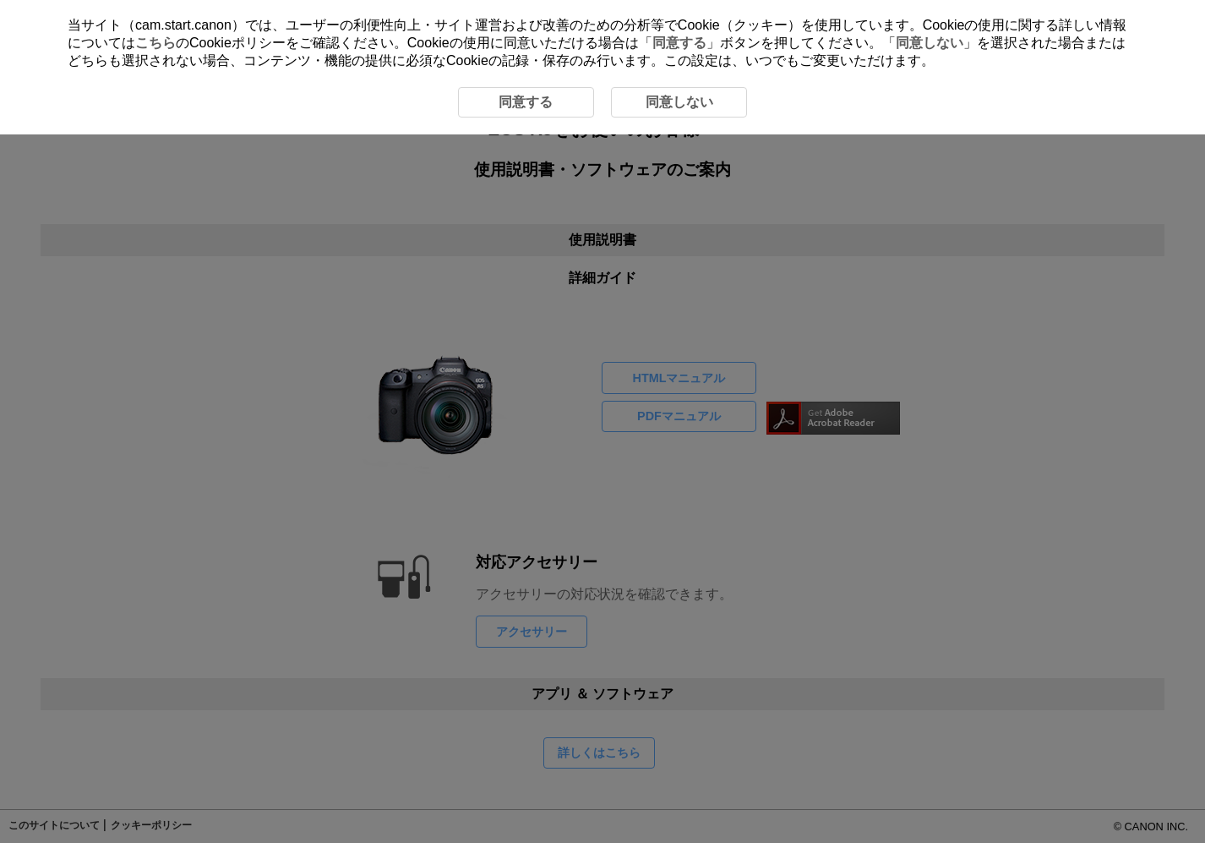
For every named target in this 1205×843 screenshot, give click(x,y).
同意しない (929, 43)
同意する (679, 43)
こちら (155, 43)
